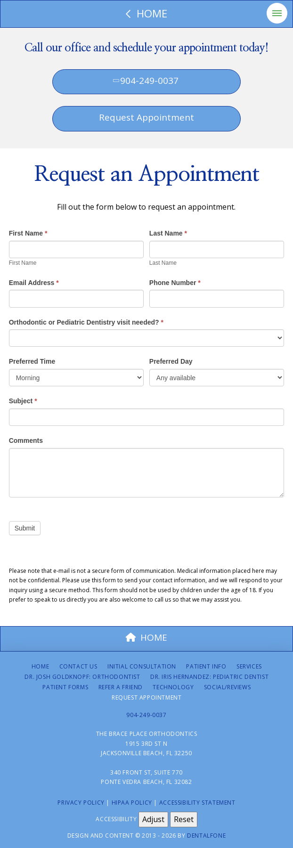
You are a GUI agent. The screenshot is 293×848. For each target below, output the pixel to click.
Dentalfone (206, 836)
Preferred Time (32, 361)
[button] (277, 13)
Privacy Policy (80, 803)
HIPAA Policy (132, 803)
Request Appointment (146, 117)
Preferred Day (171, 361)
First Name (28, 233)
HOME (146, 637)
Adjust (153, 819)
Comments (26, 440)
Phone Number (175, 282)
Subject (23, 401)
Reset (184, 819)
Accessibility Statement (197, 803)
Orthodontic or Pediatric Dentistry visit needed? (86, 322)
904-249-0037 (145, 80)
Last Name (168, 233)
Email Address (34, 282)
